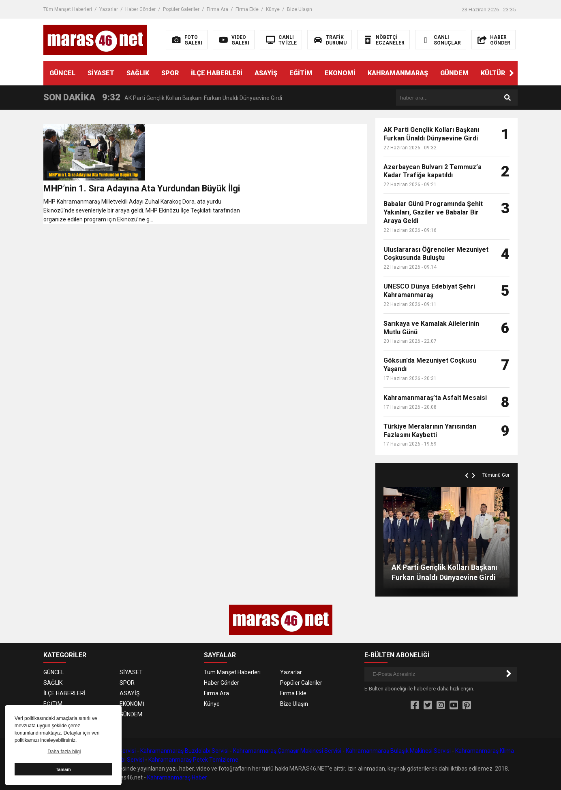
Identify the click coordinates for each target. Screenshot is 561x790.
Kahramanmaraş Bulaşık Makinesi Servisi (398, 751)
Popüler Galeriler (181, 9)
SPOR (170, 73)
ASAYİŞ (266, 73)
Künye (273, 9)
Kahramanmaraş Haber (177, 777)
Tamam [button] (63, 769)
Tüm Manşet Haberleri (67, 9)
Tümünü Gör (496, 475)
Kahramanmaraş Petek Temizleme (193, 759)
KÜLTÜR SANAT (505, 73)
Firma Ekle (247, 9)
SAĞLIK (137, 73)
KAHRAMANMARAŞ (398, 73)
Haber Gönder (140, 9)
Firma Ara (217, 9)
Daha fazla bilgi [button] (64, 751)
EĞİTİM (301, 73)
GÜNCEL (62, 73)
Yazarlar (108, 9)
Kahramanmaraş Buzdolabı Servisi (184, 751)
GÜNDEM (454, 73)
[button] (511, 73)
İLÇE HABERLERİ (216, 73)
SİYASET (101, 73)
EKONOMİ (340, 73)
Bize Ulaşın (299, 9)
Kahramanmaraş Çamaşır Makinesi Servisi (287, 751)
